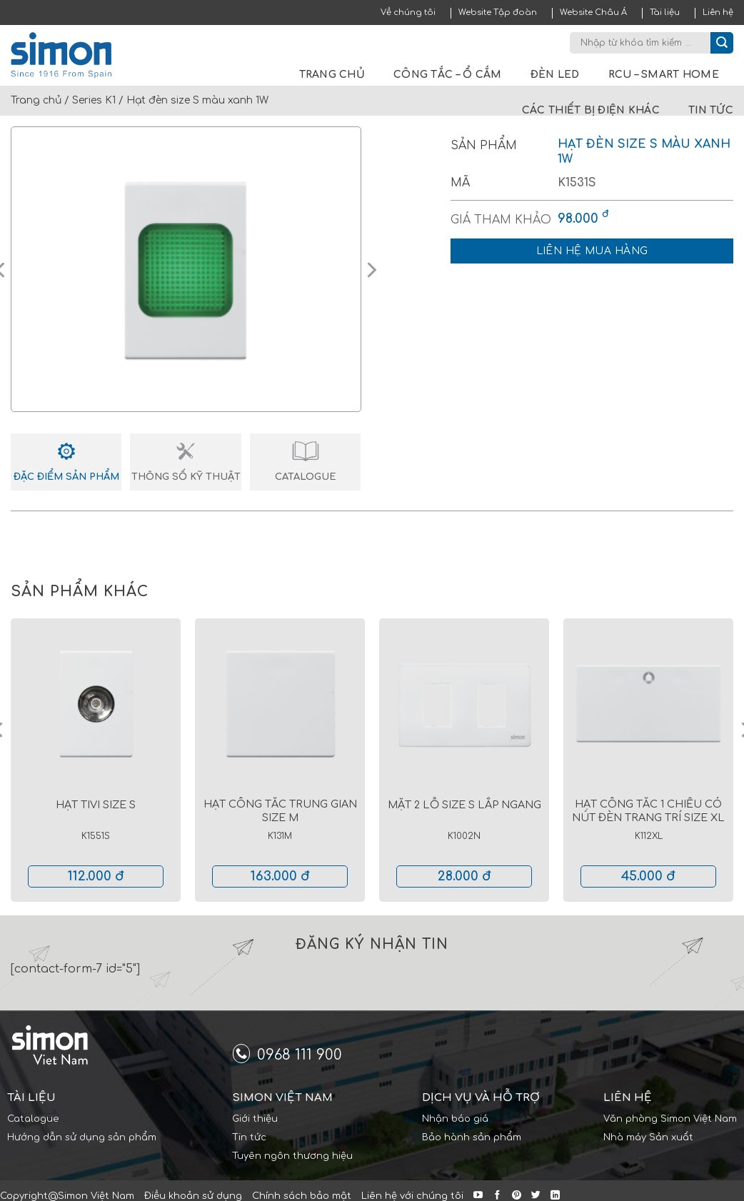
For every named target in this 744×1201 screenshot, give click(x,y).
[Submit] (721, 43)
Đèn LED (555, 74)
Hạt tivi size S (96, 804)
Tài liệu (665, 12)
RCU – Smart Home (663, 74)
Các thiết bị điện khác (591, 110)
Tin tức (710, 110)
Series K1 (94, 100)
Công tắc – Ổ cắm (447, 74)
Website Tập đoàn (497, 12)
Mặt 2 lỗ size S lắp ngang (464, 804)
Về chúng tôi (408, 12)
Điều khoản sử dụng (193, 1196)
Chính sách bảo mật (301, 1196)
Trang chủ (332, 74)
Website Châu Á (593, 12)
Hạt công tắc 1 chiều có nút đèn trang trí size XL (648, 810)
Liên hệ (718, 12)
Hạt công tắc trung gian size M (280, 810)
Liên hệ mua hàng (592, 251)
